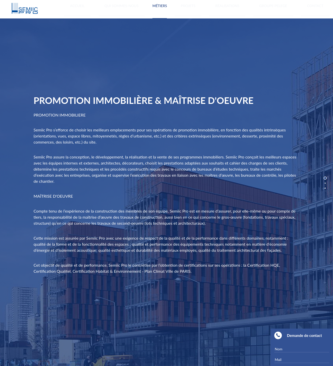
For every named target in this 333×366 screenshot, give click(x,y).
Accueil (142, 8)
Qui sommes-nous (174, 8)
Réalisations (257, 8)
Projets (229, 8)
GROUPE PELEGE (291, 8)
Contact (321, 8)
